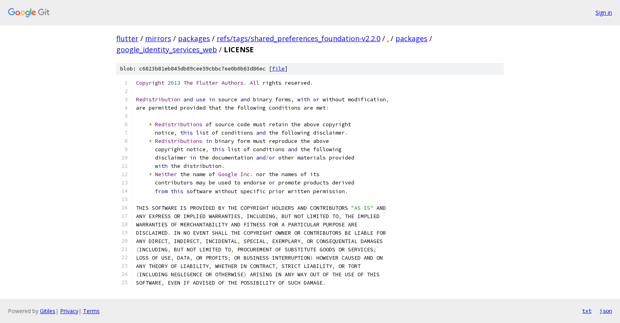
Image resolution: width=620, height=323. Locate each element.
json (605, 310)
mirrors (158, 38)
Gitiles (47, 311)
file (278, 68)
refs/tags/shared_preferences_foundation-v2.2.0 (298, 38)
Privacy (69, 311)
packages (194, 38)
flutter (127, 38)
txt (587, 310)
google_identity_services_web (166, 49)
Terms (91, 311)
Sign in (603, 12)
